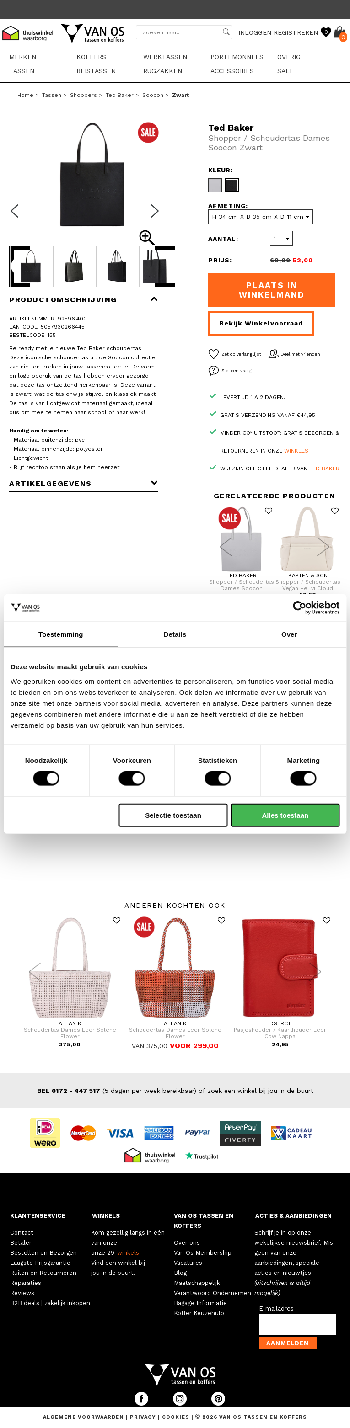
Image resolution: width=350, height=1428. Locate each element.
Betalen (21, 1242)
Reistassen (96, 71)
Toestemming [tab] (60, 634)
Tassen (21, 71)
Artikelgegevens (83, 483)
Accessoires (232, 71)
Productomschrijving (83, 299)
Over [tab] (289, 634)
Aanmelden (287, 1343)
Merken (22, 56)
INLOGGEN (254, 32)
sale (285, 71)
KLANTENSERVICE (37, 1215)
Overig (289, 56)
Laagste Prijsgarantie (40, 1262)
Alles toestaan (285, 815)
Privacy (144, 1417)
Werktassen (165, 56)
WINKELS (106, 1215)
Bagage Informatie (200, 1303)
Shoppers (83, 95)
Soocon (152, 95)
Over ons (187, 1242)
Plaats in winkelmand (272, 289)
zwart (180, 95)
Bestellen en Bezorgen (43, 1252)
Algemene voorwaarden (84, 1417)
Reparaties (25, 1282)
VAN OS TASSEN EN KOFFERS (203, 1220)
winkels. (129, 1252)
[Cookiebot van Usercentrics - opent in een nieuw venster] (299, 608)
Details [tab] (175, 634)
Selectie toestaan (173, 815)
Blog (180, 1272)
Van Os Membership (203, 1252)
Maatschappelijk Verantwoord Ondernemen (212, 1287)
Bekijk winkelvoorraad (261, 323)
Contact (21, 1232)
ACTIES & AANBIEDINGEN (293, 1215)
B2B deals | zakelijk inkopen (50, 1303)
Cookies (175, 1417)
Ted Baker (120, 95)
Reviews (22, 1292)
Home (25, 95)
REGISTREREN (296, 32)
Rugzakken (162, 71)
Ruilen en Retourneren (43, 1272)
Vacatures (188, 1262)
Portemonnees (237, 56)
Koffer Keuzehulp (199, 1313)
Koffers (91, 56)
